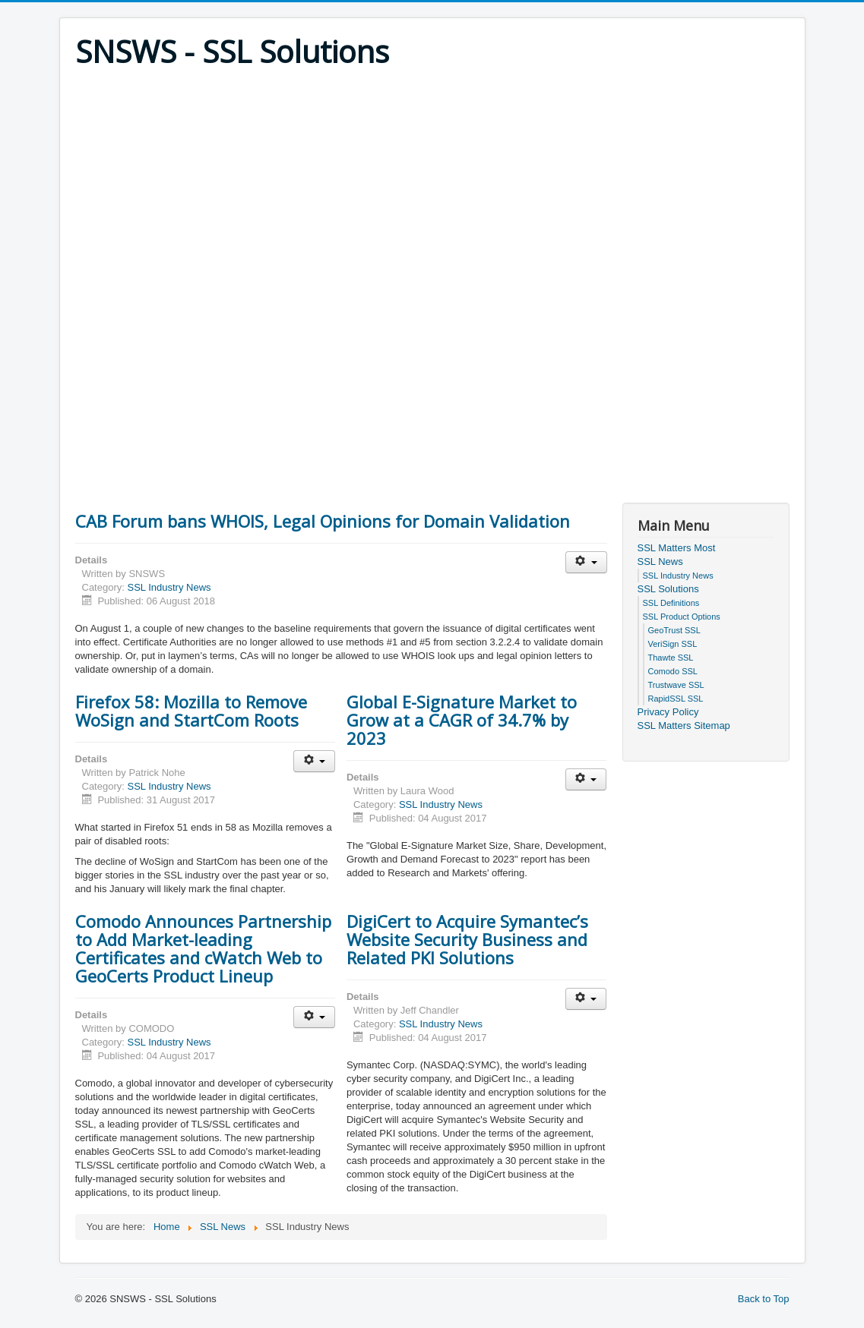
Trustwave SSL (676, 684)
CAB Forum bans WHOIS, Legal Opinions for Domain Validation (322, 520)
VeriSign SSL (673, 643)
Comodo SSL (673, 671)
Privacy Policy (668, 712)
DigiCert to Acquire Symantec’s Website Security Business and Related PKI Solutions (467, 939)
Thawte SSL (671, 657)
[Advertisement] (432, 183)
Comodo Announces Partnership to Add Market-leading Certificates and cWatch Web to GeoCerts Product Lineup (203, 948)
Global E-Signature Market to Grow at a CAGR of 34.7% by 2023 (462, 719)
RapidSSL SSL (676, 698)
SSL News (660, 561)
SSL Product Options (681, 616)
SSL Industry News (168, 587)
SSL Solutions (668, 589)
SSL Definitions (671, 602)
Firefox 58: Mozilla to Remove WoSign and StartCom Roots (191, 710)
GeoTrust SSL (674, 630)
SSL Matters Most (677, 548)
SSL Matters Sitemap (684, 725)
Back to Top (764, 1298)
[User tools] (586, 562)
